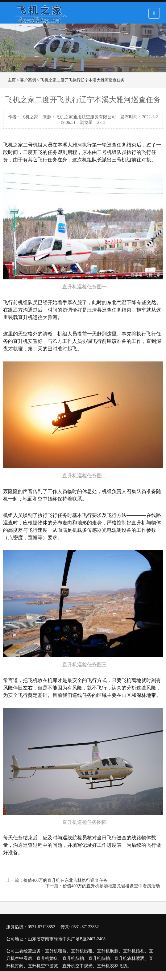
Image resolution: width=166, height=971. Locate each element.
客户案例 (28, 80)
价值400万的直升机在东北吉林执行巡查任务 (65, 880)
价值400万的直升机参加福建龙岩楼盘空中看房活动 (111, 886)
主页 (12, 80)
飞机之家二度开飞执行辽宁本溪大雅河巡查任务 (82, 80)
